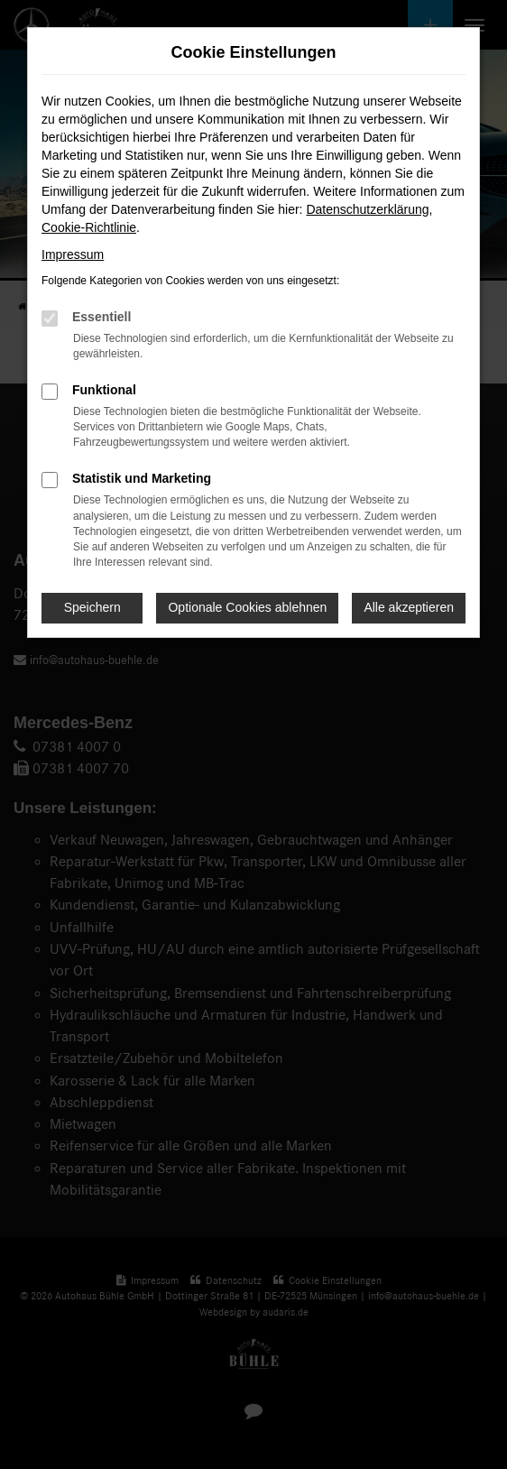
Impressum (72, 254)
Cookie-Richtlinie (88, 227)
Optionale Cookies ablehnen (247, 607)
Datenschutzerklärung (367, 209)
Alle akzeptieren (409, 607)
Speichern (92, 607)
